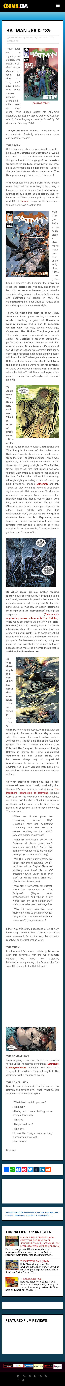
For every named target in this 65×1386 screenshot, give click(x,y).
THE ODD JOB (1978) (31, 1279)
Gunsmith (42, 483)
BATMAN (50, 38)
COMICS (11, 41)
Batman (25, 201)
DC (17, 41)
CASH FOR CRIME (41, 103)
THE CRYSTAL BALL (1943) (34, 1261)
